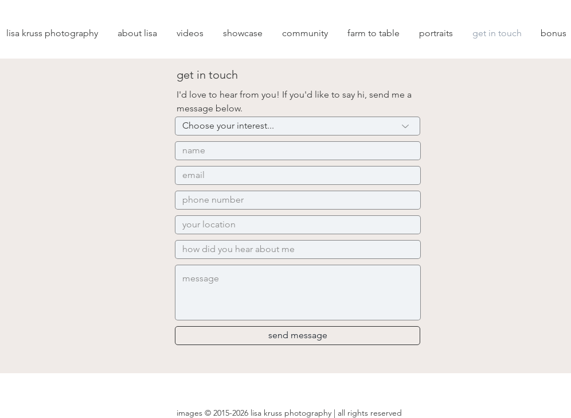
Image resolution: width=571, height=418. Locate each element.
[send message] (297, 335)
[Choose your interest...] (297, 126)
